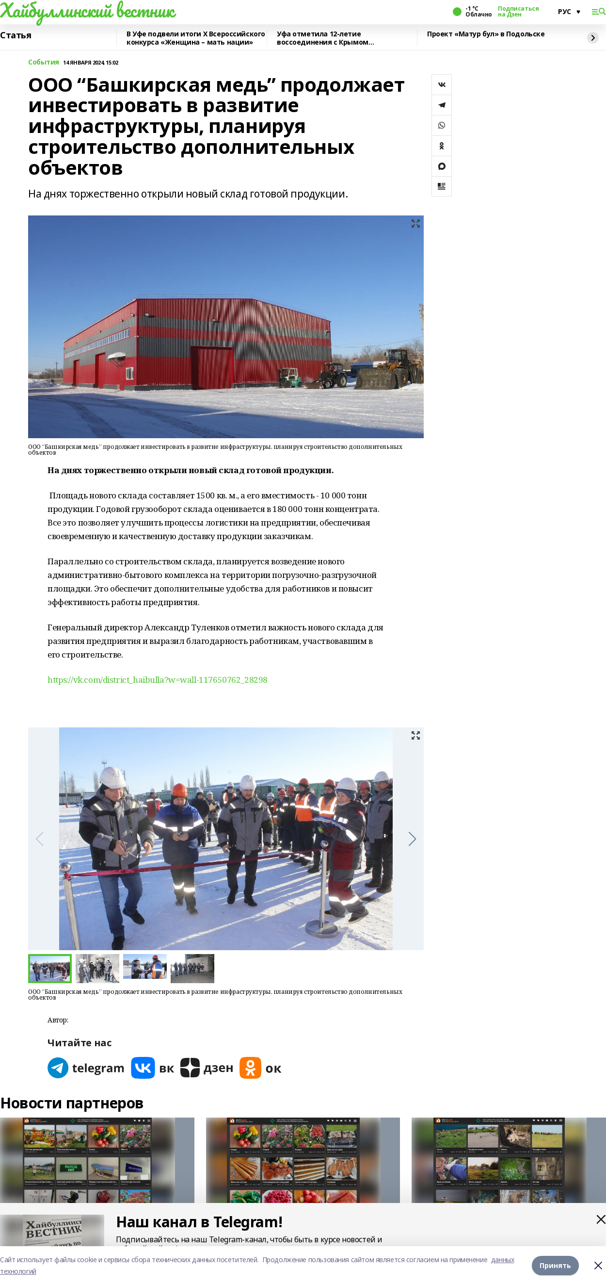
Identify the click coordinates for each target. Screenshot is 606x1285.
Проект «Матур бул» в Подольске (485, 34)
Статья (15, 35)
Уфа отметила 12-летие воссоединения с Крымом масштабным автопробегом (327, 38)
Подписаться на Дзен (518, 11)
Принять (555, 1265)
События (43, 62)
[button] (412, 839)
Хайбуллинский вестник (87, 10)
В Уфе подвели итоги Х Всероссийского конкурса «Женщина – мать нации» (196, 38)
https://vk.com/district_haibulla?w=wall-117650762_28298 (158, 679)
